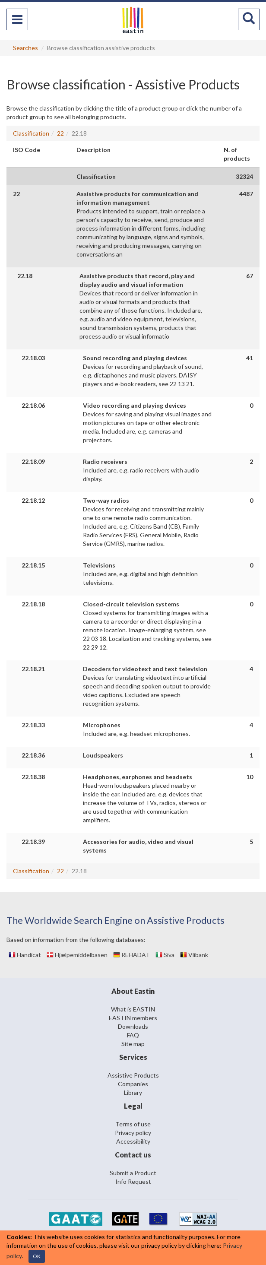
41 (249, 357)
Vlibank (194, 954)
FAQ (133, 1035)
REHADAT (131, 954)
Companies (133, 1083)
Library (133, 1092)
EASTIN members (133, 1017)
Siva (164, 954)
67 (249, 275)
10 (249, 776)
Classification (31, 133)
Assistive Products (133, 1075)
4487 (246, 193)
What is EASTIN (133, 1009)
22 (60, 133)
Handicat (25, 954)
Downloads (133, 1026)
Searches (25, 47)
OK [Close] (37, 1256)
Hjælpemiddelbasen (77, 954)
